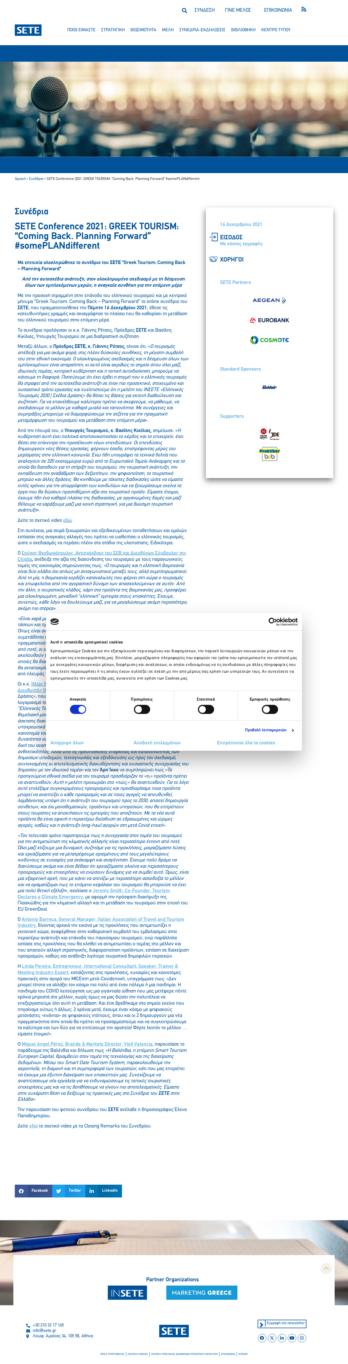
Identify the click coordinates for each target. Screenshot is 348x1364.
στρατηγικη (113, 30)
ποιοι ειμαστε (81, 30)
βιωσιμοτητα (143, 30)
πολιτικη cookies (139, 1354)
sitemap (239, 1354)
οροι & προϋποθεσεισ (115, 1354)
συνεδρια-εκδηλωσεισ (202, 30)
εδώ (67, 520)
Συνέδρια (36, 179)
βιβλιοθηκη (243, 30)
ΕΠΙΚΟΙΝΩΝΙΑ (278, 10)
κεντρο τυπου (276, 30)
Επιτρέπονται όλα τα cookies (246, 743)
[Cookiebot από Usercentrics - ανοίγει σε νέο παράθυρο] (273, 621)
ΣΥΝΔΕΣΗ (204, 10)
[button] (184, 10)
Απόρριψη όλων (67, 743)
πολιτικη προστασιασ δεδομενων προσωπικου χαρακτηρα (183, 1354)
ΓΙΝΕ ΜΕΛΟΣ (238, 10)
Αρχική (20, 179)
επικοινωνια (225, 1354)
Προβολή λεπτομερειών (266, 730)
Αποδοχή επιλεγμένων (157, 743)
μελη (168, 30)
